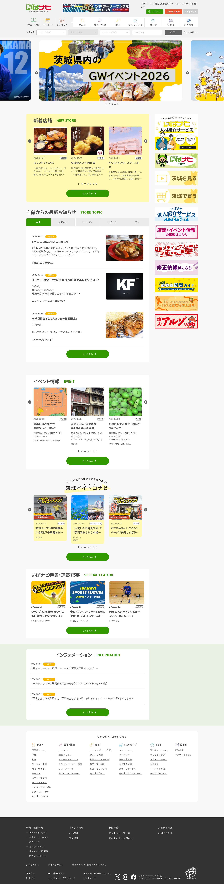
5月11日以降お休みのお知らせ (50, 241)
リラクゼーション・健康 (70, 764)
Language (190, 11)
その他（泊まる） (183, 755)
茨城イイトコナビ (37, 832)
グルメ (82, 25)
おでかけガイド (36, 846)
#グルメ (76, 537)
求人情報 (189, 25)
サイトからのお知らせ (121, 838)
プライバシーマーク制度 (149, 876)
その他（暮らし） (158, 773)
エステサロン (65, 755)
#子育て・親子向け (90, 441)
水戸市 (61, 523)
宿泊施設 (179, 750)
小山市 (98, 523)
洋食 (34, 755)
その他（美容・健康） (69, 773)
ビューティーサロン (68, 759)
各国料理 (36, 773)
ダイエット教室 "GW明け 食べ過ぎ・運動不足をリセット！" (65, 280)
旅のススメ (34, 842)
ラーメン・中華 (39, 764)
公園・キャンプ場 (98, 769)
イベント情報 (76, 828)
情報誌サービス (55, 864)
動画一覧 (113, 828)
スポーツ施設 (96, 755)
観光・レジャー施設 (99, 759)
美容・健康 (100, 25)
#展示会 (112, 444)
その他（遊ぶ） (97, 773)
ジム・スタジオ (66, 769)
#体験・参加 (76, 441)
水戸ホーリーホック (38, 837)
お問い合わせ (165, 833)
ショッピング (135, 25)
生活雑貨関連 (125, 764)
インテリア (124, 755)
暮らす (153, 25)
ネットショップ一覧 (119, 833)
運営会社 (30, 873)
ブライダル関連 (157, 755)
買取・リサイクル (127, 769)
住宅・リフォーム (158, 759)
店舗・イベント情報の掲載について (89, 864)
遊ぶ (117, 25)
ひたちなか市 (133, 523)
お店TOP (62, 25)
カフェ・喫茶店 (39, 778)
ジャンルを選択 (109, 32)
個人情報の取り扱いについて (97, 873)
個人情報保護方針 (56, 873)
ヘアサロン (64, 750)
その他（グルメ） (40, 796)
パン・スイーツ (39, 782)
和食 (34, 759)
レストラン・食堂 (40, 792)
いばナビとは (165, 828)
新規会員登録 (173, 11)
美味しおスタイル (37, 855)
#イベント (40, 537)
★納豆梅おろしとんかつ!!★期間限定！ (54, 318)
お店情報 (74, 833)
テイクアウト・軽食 (41, 787)
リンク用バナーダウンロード (61, 878)
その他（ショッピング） (130, 773)
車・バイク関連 (157, 769)
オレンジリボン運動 (38, 851)
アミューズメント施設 (100, 750)
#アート (39, 540)
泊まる (171, 25)
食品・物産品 (125, 759)
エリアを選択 (45, 32)
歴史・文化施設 (97, 764)
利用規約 (30, 878)
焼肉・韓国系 (38, 769)
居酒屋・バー (38, 750)
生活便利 (154, 764)
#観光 (113, 540)
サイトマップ (89, 878)
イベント (47, 25)
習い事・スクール (158, 750)
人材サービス (32, 864)
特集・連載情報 (34, 828)
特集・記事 (33, 25)
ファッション (125, 750)
